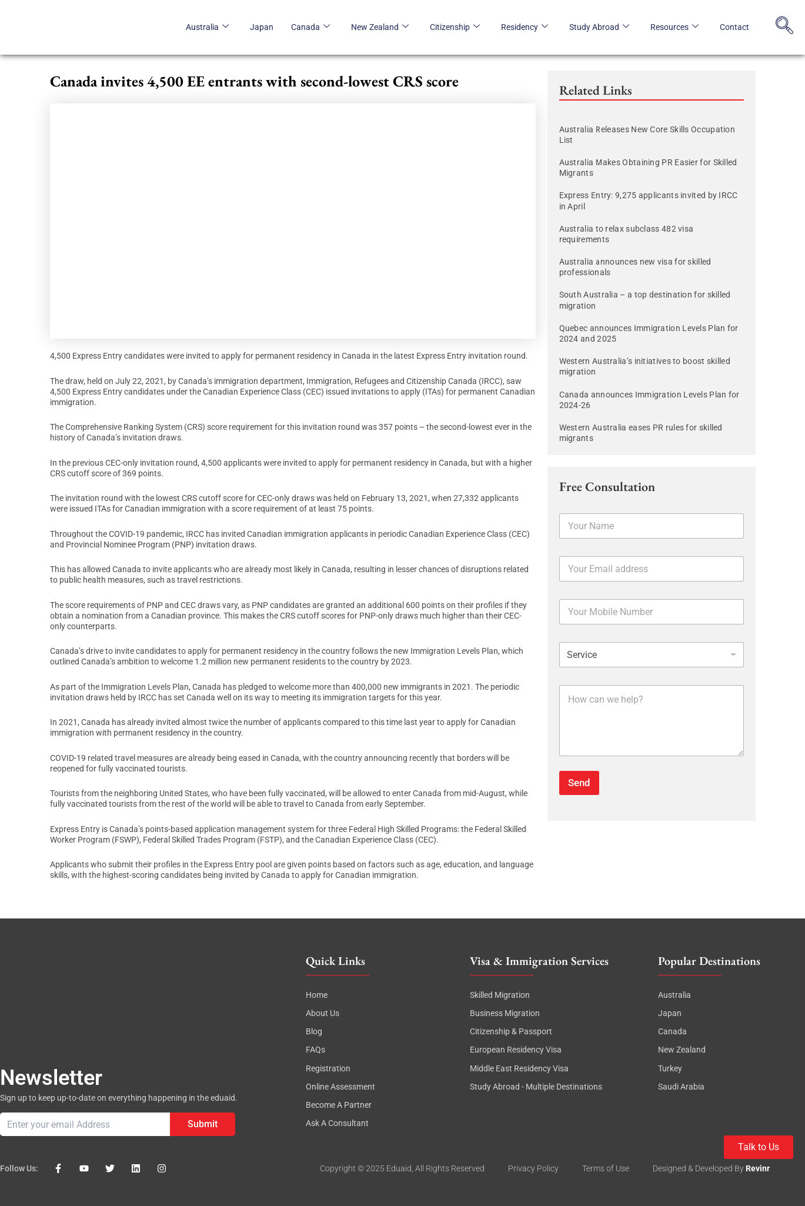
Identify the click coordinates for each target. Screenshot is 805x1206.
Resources (674, 27)
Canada (310, 27)
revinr (758, 1168)
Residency (524, 27)
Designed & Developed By (699, 1168)
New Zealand (380, 27)
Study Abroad (599, 27)
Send (579, 783)
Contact (734, 27)
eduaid (399, 1168)
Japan (261, 27)
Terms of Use (605, 1168)
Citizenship (455, 27)
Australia (207, 27)
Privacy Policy (533, 1168)
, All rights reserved (448, 1168)
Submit (203, 1124)
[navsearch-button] (784, 27)
